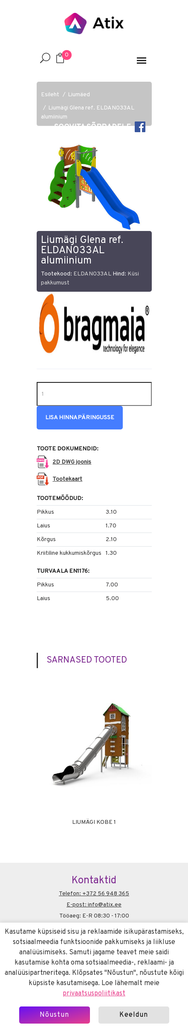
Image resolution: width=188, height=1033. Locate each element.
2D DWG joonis (71, 462)
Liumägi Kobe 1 (94, 823)
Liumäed (79, 94)
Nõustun (54, 1015)
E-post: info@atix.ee (94, 905)
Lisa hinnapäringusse (79, 417)
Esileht (50, 94)
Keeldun (133, 1015)
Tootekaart (67, 479)
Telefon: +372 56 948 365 (94, 893)
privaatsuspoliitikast (94, 993)
